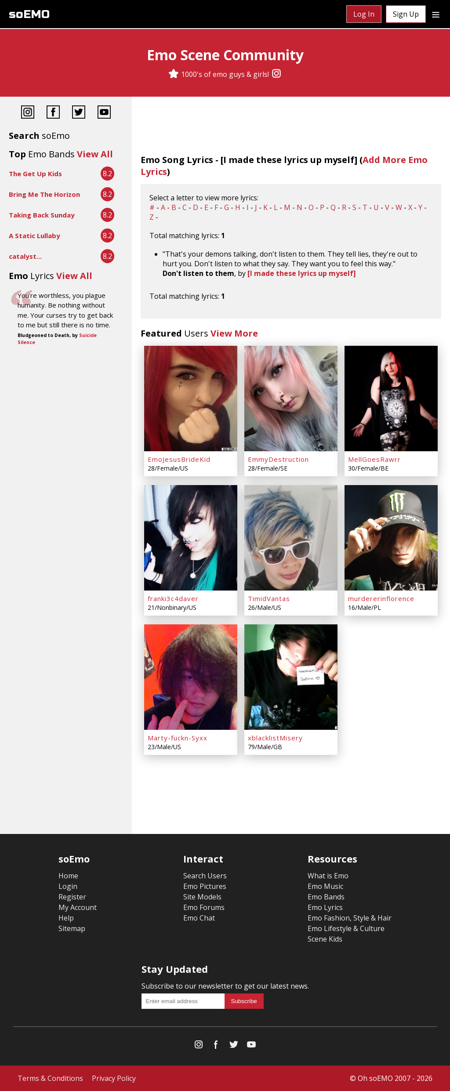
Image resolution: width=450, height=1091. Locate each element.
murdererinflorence (381, 598)
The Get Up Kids (35, 173)
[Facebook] (53, 113)
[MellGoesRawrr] (391, 398)
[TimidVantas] (291, 538)
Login (67, 886)
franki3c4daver (173, 598)
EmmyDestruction (278, 459)
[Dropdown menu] (435, 14)
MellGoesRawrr (374, 459)
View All (95, 154)
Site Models (202, 897)
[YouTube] (104, 113)
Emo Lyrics (325, 907)
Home (68, 876)
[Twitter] (78, 113)
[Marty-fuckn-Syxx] (190, 677)
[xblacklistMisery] (291, 677)
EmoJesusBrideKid (179, 459)
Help (66, 918)
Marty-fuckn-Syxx (177, 737)
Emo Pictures (204, 886)
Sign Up (406, 14)
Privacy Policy (114, 1078)
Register (72, 897)
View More (234, 333)
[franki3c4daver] (190, 538)
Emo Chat (199, 918)
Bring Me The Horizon (44, 194)
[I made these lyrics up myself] (301, 273)
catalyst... (25, 256)
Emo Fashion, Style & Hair (350, 918)
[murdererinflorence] (391, 538)
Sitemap (71, 928)
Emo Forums (204, 907)
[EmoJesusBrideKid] (190, 398)
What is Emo (328, 876)
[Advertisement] (66, 377)
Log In (363, 14)
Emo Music (325, 886)
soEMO (29, 14)
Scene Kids (325, 939)
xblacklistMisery (275, 737)
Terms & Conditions (50, 1078)
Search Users (205, 876)
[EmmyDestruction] (291, 398)
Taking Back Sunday (42, 214)
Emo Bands (326, 897)
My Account (77, 907)
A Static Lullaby (34, 235)
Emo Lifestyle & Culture (346, 928)
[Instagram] (276, 74)
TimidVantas (269, 598)
